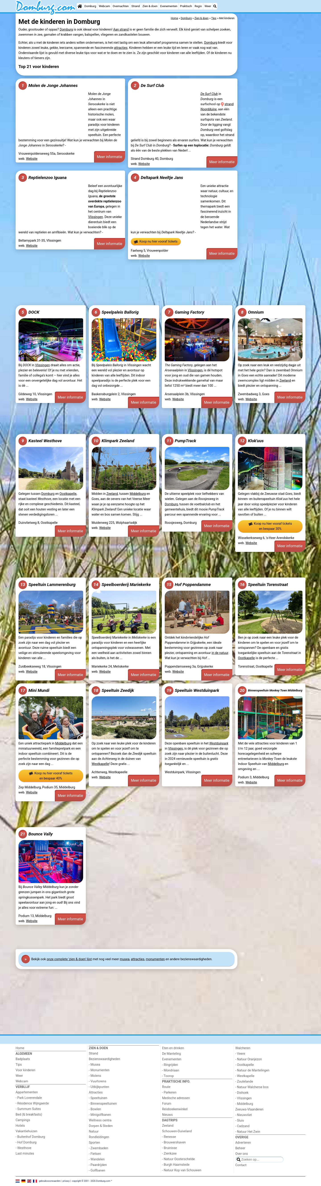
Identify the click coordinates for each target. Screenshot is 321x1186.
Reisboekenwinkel (175, 1109)
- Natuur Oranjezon (248, 1059)
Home (20, 1048)
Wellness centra (100, 1120)
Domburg (90, 6)
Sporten (94, 1143)
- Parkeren (169, 1092)
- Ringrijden (170, 1065)
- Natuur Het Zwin (247, 1132)
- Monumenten (99, 1070)
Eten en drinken (173, 1048)
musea (124, 959)
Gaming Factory (184, 312)
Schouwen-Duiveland (177, 1131)
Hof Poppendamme (188, 584)
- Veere (240, 1054)
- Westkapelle (244, 1076)
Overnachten (121, 6)
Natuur (94, 1131)
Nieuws (167, 1115)
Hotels (20, 1126)
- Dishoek (242, 1093)
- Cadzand (242, 1126)
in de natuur (220, 653)
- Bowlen (95, 1109)
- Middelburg (244, 1104)
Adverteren (243, 1143)
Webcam (104, 6)
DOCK (29, 312)
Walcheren (242, 1048)
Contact (241, 1165)
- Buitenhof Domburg (30, 1137)
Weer (208, 6)
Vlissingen (95, 217)
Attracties (96, 1092)
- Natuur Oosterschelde (178, 1159)
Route (166, 1087)
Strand (136, 6)
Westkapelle (100, 764)
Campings (23, 1120)
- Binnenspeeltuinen (103, 1104)
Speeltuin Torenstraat (263, 584)
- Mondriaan (170, 1070)
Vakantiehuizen (26, 1131)
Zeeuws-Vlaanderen (249, 1109)
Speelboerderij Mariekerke (121, 584)
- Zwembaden (98, 1148)
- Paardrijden (98, 1165)
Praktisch (186, 6)
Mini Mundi (34, 690)
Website (32, 159)
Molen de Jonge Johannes (48, 85)
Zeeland (285, 380)
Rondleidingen (99, 1137)
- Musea (94, 1065)
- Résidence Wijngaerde (32, 1103)
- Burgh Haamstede (175, 1165)
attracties (120, 48)
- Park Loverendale (29, 1098)
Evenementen (168, 6)
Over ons (241, 1154)
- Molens (95, 1076)
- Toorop (168, 1076)
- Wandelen (97, 1159)
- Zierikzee (169, 1153)
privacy (66, 1181)
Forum (166, 1104)
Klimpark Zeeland (113, 441)
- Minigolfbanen (100, 1115)
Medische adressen (176, 1098)
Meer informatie (109, 157)
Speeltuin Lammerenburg (47, 584)
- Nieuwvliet (243, 1115)
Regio (198, 6)
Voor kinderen (25, 1070)
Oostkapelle (68, 494)
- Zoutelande (244, 1081)
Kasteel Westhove (40, 441)
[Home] (80, 6)
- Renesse (169, 1137)
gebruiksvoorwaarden (49, 1181)
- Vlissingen (243, 1098)
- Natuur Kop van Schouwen (181, 1170)
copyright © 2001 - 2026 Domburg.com (91, 1181)
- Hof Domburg (26, 1142)
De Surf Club (147, 85)
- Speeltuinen (98, 1098)
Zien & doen (149, 6)
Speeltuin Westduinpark (192, 690)
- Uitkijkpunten (99, 1087)
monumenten (155, 959)
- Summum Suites (28, 1109)
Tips (19, 1065)
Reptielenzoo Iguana (43, 177)
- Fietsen (95, 1154)
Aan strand (121, 29)
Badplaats (23, 1059)
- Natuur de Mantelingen (252, 1070)
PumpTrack (180, 441)
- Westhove (23, 1148)
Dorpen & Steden (101, 1126)
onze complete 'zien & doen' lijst (69, 959)
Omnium (251, 312)
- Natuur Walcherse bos (252, 1087)
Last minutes (25, 1153)
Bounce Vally (36, 834)
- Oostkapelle (244, 1065)
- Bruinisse (169, 1148)
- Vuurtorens (97, 1081)
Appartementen (27, 1092)
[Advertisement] (272, 116)
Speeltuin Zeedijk (113, 690)
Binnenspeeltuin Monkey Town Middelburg (270, 690)
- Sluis (239, 1120)
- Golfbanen (97, 1170)
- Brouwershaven (174, 1142)
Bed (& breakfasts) (29, 1114)
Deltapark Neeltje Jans (157, 177)
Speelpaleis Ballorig (115, 312)
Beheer (240, 1148)
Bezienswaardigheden (104, 1059)
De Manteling (171, 1054)
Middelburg (138, 494)
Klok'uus (250, 441)
